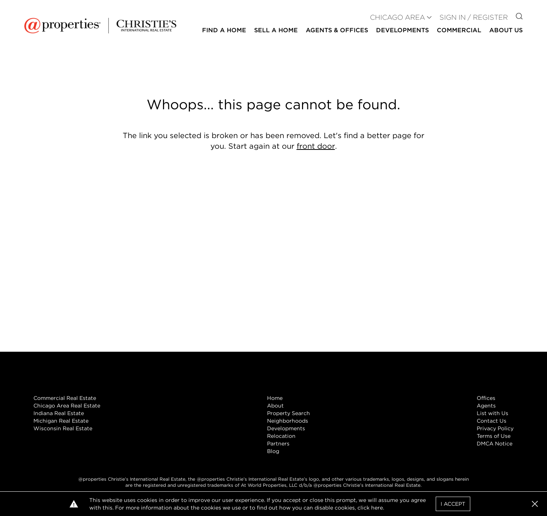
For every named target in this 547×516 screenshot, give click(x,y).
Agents (486, 406)
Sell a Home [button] (276, 30)
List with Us (492, 413)
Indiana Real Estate (58, 413)
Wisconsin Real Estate (62, 428)
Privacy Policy (495, 428)
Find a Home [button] (224, 30)
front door (316, 146)
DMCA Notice (494, 443)
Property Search (288, 413)
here (377, 508)
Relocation (281, 436)
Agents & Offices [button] (337, 30)
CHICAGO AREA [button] (397, 17)
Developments (402, 30)
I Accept (453, 504)
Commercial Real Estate (64, 398)
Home (275, 398)
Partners (278, 443)
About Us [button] (506, 30)
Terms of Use (494, 436)
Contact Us (491, 421)
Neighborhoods (287, 421)
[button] (535, 504)
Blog (273, 451)
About (275, 406)
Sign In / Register (473, 17)
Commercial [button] (459, 30)
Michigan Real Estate (61, 421)
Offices (486, 398)
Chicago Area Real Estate (66, 406)
